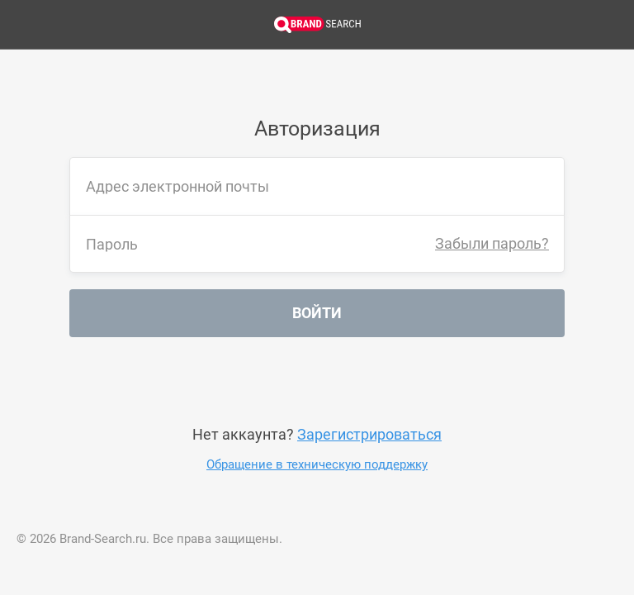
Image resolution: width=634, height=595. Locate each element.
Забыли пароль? (492, 243)
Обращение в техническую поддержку (317, 464)
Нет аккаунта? (317, 434)
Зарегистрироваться (369, 434)
